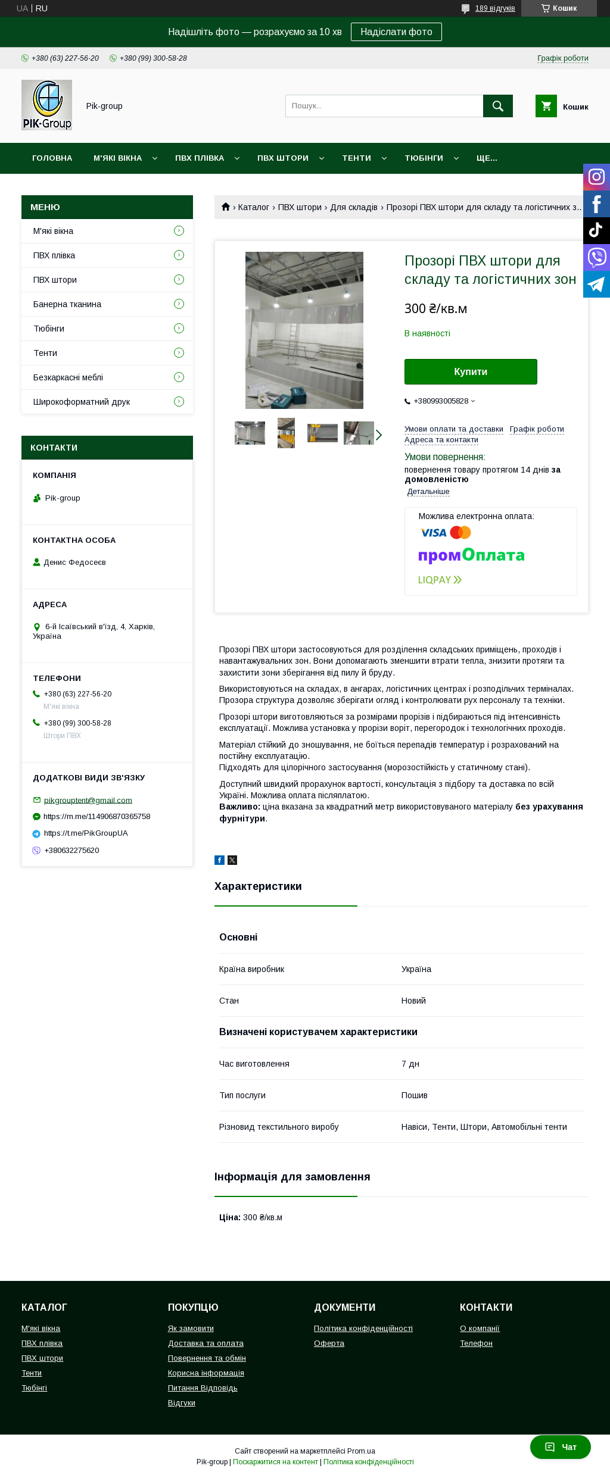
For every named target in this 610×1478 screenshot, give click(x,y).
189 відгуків (495, 8)
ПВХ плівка (199, 158)
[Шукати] (498, 106)
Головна (52, 158)
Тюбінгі (34, 1387)
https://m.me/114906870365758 (96, 816)
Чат (560, 1447)
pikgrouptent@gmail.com (88, 799)
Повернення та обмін (207, 1358)
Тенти (356, 158)
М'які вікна (118, 158)
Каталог (253, 207)
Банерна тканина (67, 304)
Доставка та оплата (206, 1343)
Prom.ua (361, 1451)
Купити (471, 372)
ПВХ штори (283, 158)
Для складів (354, 207)
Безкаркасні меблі (68, 377)
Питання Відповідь (203, 1387)
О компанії (480, 1328)
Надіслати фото (396, 32)
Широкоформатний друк (81, 402)
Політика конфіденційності (363, 1328)
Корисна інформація (206, 1372)
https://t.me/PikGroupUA (86, 833)
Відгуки (181, 1402)
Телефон (476, 1343)
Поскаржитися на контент (275, 1462)
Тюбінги (423, 158)
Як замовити (191, 1328)
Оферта (329, 1343)
